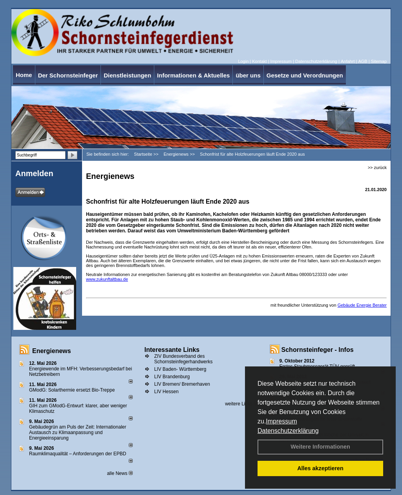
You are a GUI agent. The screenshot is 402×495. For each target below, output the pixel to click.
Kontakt (259, 61)
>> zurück (377, 167)
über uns (248, 75)
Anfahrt (347, 61)
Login (243, 61)
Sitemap (379, 61)
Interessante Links (172, 349)
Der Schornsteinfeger (68, 75)
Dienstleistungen (127, 75)
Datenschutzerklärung (288, 430)
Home (24, 75)
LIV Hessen (166, 391)
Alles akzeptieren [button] (320, 468)
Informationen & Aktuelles (193, 75)
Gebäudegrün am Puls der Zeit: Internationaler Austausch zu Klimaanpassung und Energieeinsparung (77, 432)
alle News (119, 473)
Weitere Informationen (320, 446)
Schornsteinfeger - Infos (317, 349)
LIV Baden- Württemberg (180, 369)
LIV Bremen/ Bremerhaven (182, 384)
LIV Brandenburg (172, 376)
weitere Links (241, 404)
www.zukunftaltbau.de (107, 279)
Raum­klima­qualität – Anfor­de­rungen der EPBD (77, 453)
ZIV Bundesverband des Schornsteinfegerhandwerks (183, 358)
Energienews (51, 351)
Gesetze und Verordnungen (305, 75)
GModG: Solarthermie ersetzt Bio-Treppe (72, 390)
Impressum (281, 421)
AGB (362, 61)
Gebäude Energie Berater (362, 305)
